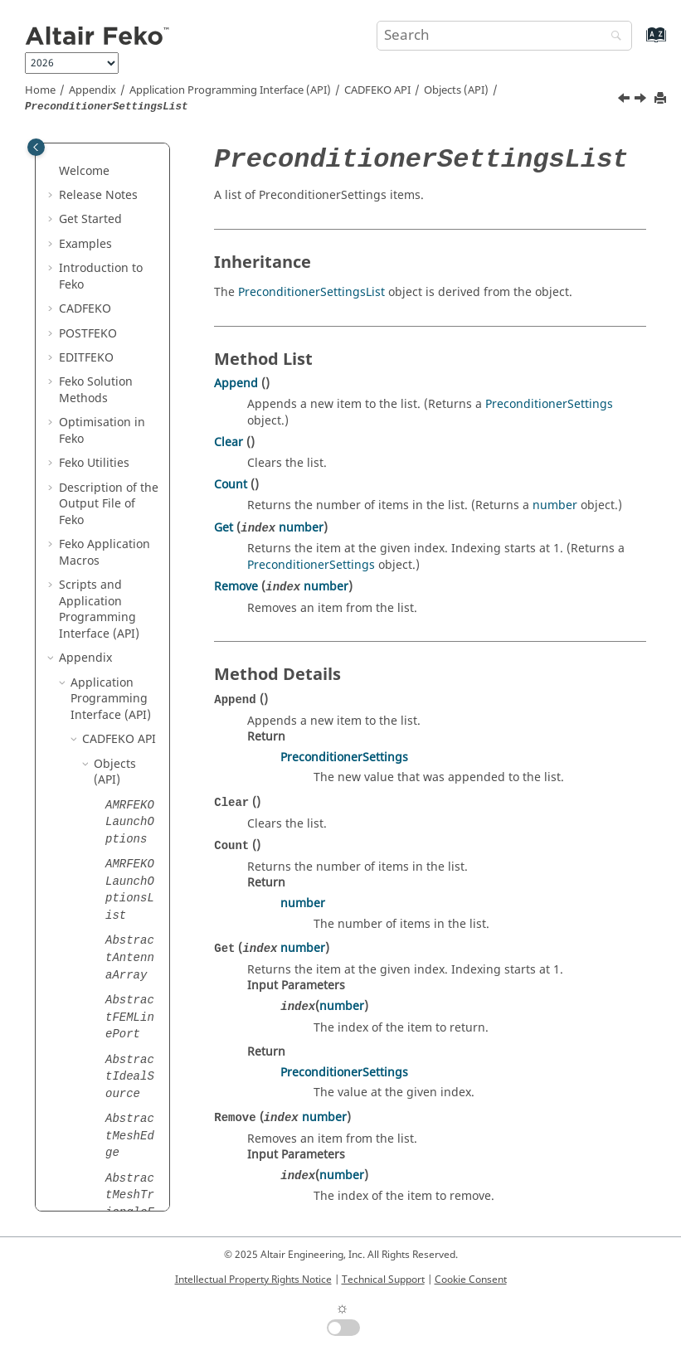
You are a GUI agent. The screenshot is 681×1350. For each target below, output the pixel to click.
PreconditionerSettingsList (311, 292)
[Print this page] (662, 99)
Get (223, 528)
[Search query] (504, 36)
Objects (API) (456, 90)
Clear (228, 442)
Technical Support (383, 1279)
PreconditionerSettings (549, 404)
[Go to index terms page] (638, 42)
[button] (98, 146)
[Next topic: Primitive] (642, 100)
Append (236, 383)
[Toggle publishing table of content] (36, 147)
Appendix (92, 90)
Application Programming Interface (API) (230, 90)
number (555, 505)
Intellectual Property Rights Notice (253, 1279)
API (377, 90)
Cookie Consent (471, 1279)
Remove (236, 586)
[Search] (612, 37)
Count (230, 484)
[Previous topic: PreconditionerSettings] (625, 100)
